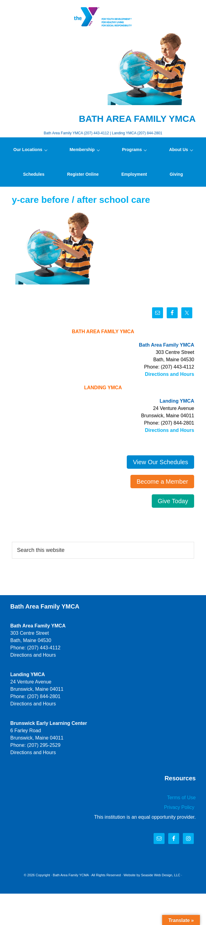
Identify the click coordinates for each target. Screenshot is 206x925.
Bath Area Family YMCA (103, 16)
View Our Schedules (160, 462)
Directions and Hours (169, 374)
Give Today (173, 501)
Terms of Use (181, 797)
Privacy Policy (180, 807)
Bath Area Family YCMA (71, 875)
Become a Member (162, 481)
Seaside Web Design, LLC (160, 875)
